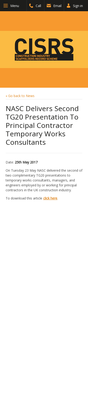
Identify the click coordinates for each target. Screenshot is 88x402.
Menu (14, 6)
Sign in (74, 6)
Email (54, 6)
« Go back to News (20, 96)
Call (35, 6)
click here (50, 198)
